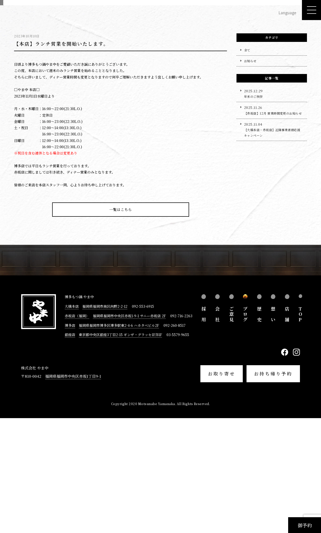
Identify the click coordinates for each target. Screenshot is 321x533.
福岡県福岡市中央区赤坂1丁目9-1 (73, 490)
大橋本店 (72, 420)
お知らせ (250, 175)
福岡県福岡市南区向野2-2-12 (104, 420)
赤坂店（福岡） (77, 430)
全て (247, 165)
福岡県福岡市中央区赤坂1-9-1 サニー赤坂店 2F (129, 430)
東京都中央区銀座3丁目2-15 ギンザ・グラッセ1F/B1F (120, 449)
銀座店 (70, 449)
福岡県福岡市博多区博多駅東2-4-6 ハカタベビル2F (119, 439)
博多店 (70, 439)
